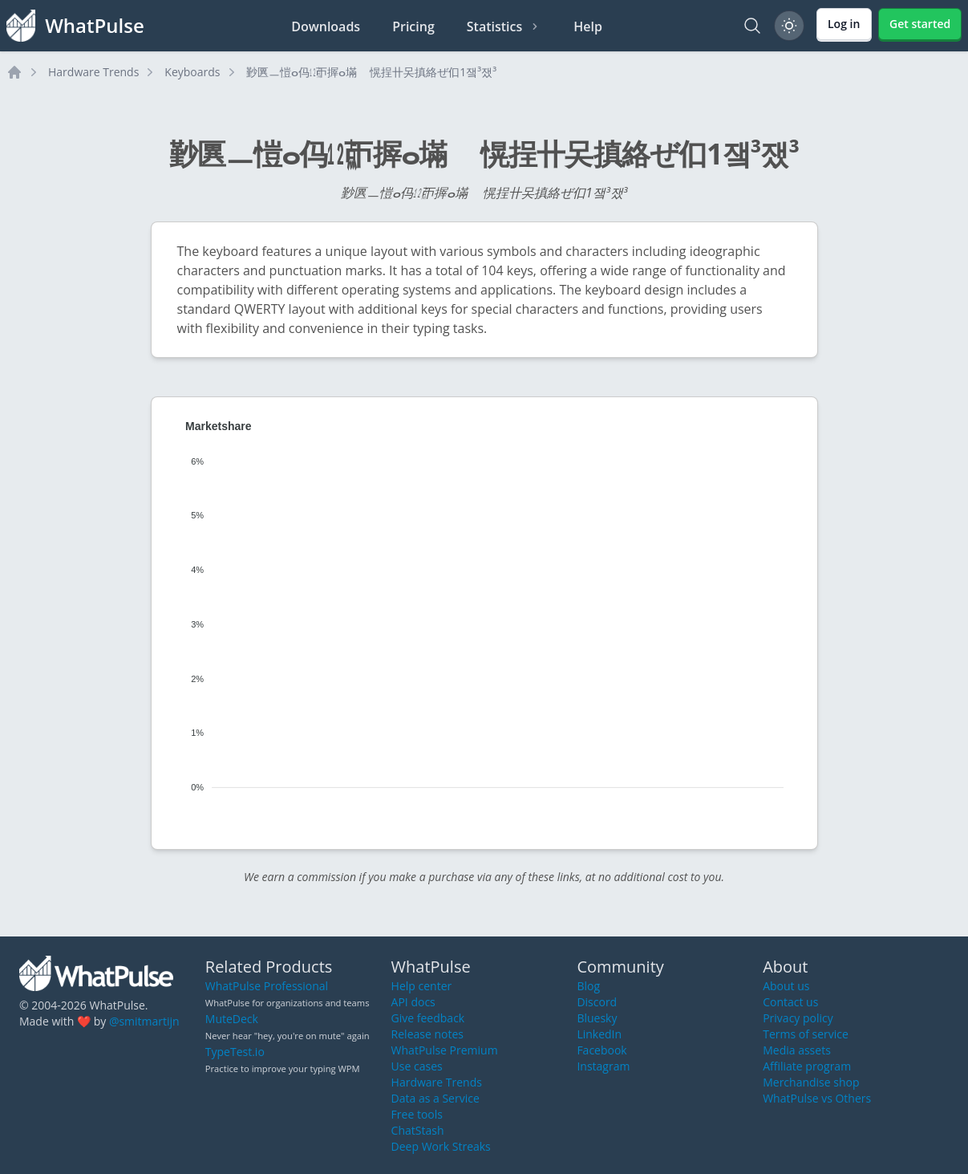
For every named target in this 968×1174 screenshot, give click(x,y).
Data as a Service (435, 1098)
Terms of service (806, 1034)
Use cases (417, 1066)
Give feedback (428, 1018)
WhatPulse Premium (444, 1050)
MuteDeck (231, 1018)
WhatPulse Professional (266, 985)
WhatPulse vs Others (817, 1098)
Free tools (417, 1114)
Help (587, 26)
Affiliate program (807, 1066)
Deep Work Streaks (441, 1146)
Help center (421, 985)
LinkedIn (599, 1034)
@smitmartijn (144, 1021)
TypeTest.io (235, 1051)
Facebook (601, 1050)
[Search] (752, 25)
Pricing (413, 26)
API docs (413, 1001)
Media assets (797, 1050)
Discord (597, 1001)
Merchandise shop (811, 1082)
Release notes (427, 1034)
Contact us (790, 1001)
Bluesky (597, 1018)
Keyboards (192, 71)
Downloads (325, 26)
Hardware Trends (93, 71)
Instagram (603, 1066)
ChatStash (417, 1130)
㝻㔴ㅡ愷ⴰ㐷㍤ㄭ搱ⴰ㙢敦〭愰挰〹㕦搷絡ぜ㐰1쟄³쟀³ (371, 71)
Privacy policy (798, 1018)
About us (786, 985)
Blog (588, 985)
